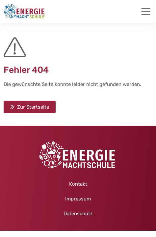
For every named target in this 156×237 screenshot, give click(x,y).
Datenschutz (78, 214)
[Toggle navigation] (145, 11)
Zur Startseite (33, 107)
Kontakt (78, 184)
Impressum (78, 199)
